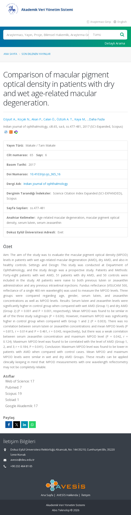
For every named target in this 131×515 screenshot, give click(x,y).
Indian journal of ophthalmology (45, 184)
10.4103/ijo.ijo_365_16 (45, 174)
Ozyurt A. (9, 119)
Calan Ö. (49, 119)
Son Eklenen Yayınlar (36, 54)
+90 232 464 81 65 (21, 466)
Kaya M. (79, 119)
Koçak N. (23, 119)
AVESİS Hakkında (67, 495)
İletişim (85, 495)
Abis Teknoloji (61, 510)
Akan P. (37, 119)
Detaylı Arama (115, 43)
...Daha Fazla (96, 119)
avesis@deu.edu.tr (22, 460)
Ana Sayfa (10, 54)
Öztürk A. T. (65, 119)
